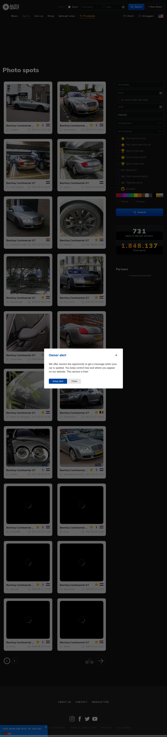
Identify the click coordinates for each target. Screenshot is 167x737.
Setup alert (58, 381)
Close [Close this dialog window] (74, 381)
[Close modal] (116, 355)
